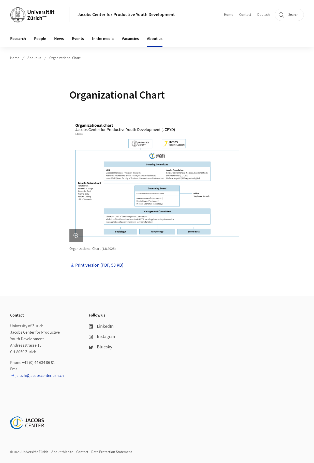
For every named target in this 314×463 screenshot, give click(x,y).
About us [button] (154, 39)
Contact (245, 14)
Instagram (102, 336)
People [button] (40, 39)
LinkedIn (101, 326)
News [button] (59, 39)
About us (34, 58)
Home (228, 14)
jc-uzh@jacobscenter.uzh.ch (40, 375)
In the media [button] (103, 39)
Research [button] (18, 39)
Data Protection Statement (111, 452)
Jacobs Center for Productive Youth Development (126, 14)
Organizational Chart (65, 58)
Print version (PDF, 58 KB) (99, 265)
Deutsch (263, 14)
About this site (62, 452)
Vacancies (130, 39)
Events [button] (78, 39)
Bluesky (100, 347)
